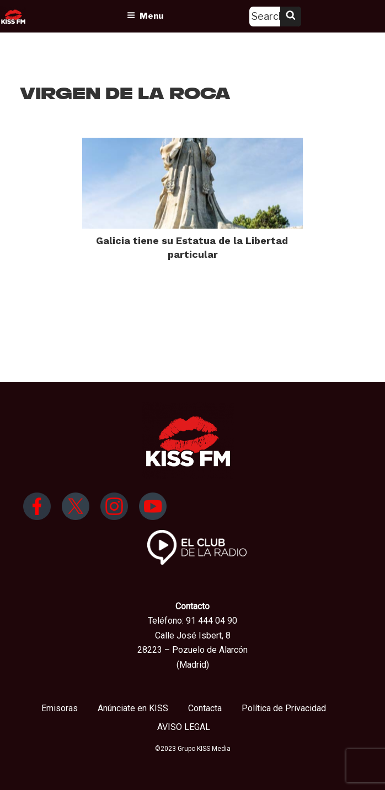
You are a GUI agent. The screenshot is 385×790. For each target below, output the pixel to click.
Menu (145, 16)
